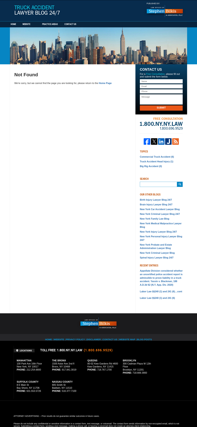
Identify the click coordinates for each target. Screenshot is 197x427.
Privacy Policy (76, 321)
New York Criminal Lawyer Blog (155, 240)
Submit (161, 107)
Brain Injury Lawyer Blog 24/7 (154, 203)
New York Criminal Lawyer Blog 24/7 (157, 211)
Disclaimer (95, 321)
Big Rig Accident (149, 165)
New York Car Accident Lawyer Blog (157, 207)
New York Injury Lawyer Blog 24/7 (156, 224)
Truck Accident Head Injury (155, 161)
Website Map (130, 321)
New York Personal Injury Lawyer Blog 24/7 (161, 229)
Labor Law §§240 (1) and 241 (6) (155, 282)
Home (18, 24)
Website (37, 24)
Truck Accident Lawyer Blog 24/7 (37, 10)
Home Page (105, 83)
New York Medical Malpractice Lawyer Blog (161, 220)
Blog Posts (148, 321)
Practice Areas (60, 24)
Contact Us (86, 24)
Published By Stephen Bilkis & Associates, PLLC (164, 10)
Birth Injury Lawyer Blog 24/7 (154, 198)
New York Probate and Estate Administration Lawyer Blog (154, 234)
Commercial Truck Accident (155, 156)
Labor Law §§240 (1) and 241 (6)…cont (158, 276)
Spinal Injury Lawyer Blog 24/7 (155, 245)
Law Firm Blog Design (169, 416)
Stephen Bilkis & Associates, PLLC (47, 416)
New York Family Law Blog (153, 216)
